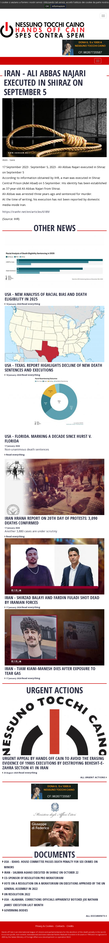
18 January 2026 (14, 304)
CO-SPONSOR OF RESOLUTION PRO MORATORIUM (33, 878)
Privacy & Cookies (44, 926)
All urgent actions (93, 777)
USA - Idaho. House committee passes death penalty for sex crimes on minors (51, 864)
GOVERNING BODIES (16, 910)
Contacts (60, 926)
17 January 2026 (12, 446)
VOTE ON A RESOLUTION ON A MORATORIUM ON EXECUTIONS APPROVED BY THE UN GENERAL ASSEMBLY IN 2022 (54, 886)
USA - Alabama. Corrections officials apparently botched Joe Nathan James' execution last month (51, 902)
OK (47, 6)
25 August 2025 (11, 772)
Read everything (31, 303)
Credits (70, 926)
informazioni (58, 6)
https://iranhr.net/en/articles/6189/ (26, 212)
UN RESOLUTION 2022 (17, 894)
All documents (96, 915)
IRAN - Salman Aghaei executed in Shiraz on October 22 (41, 872)
